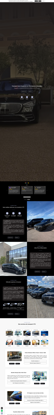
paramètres (30, 1)
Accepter (35, 1)
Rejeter (40, 1)
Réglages (44, 1)
